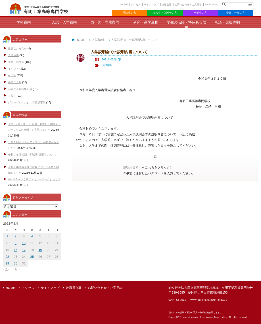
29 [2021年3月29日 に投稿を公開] (7, 263)
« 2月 (6, 269)
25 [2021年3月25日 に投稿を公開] (32, 256)
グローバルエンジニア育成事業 (27, 102)
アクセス (136, 4)
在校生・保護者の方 (165, 12)
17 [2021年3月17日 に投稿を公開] (24, 250)
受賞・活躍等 (16, 62)
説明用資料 (131, 167)
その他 (12, 75)
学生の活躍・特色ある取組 (186, 25)
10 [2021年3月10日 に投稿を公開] (24, 243)
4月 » (16, 269)
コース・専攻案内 (105, 22)
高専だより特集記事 (20, 89)
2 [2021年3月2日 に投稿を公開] (16, 236)
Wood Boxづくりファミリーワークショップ (34, 179)
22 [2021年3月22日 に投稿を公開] (7, 256)
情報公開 (166, 4)
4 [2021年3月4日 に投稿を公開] (32, 236)
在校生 (12, 95)
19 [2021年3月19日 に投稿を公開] (40, 250)
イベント (13, 68)
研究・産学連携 (145, 22)
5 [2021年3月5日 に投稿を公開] (40, 236)
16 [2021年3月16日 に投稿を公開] (15, 250)
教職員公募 (73, 288)
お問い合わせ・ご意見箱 (188, 4)
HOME (124, 4)
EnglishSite (211, 4)
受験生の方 (129, 12)
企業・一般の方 (235, 12)
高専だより (14, 82)
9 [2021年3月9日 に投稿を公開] (16, 243)
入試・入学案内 (64, 22)
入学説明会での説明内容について (134, 40)
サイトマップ (151, 4)
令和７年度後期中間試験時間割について (32, 154)
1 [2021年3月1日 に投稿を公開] (7, 236)
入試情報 (13, 55)
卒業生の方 (200, 12)
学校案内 (24, 22)
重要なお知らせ (17, 48)
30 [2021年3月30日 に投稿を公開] (15, 263)
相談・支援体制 (227, 22)
